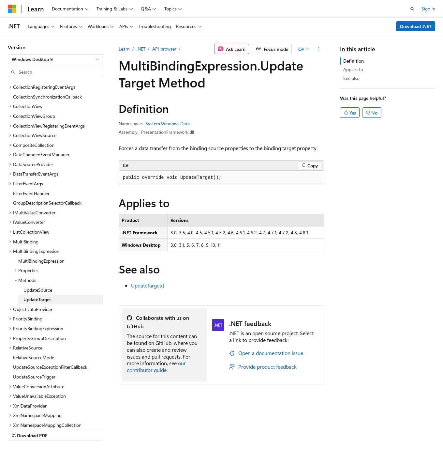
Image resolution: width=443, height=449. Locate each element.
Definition (353, 61)
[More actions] (318, 49)
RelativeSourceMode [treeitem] (33, 301)
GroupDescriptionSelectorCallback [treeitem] (47, 146)
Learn (124, 49)
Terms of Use (175, 429)
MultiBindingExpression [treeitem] (41, 204)
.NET (141, 49)
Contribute (116, 429)
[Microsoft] (12, 9)
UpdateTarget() (147, 285)
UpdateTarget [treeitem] (37, 243)
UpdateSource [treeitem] (37, 233)
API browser (164, 49)
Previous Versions (59, 429)
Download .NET (416, 26)
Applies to (353, 69)
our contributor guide (156, 366)
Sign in (428, 9)
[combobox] (55, 59)
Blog (88, 429)
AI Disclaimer (21, 429)
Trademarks (207, 429)
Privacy (142, 429)
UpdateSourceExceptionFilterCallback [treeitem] (50, 310)
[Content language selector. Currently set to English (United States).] (37, 413)
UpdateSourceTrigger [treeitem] (34, 320)
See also (351, 78)
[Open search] (412, 9)
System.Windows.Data (167, 123)
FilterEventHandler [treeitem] (31, 136)
